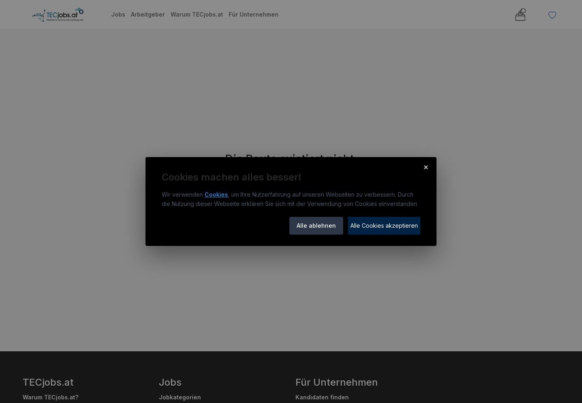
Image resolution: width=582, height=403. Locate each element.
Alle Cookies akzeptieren (384, 225)
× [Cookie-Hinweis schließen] (425, 167)
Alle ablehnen (316, 225)
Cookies (216, 194)
